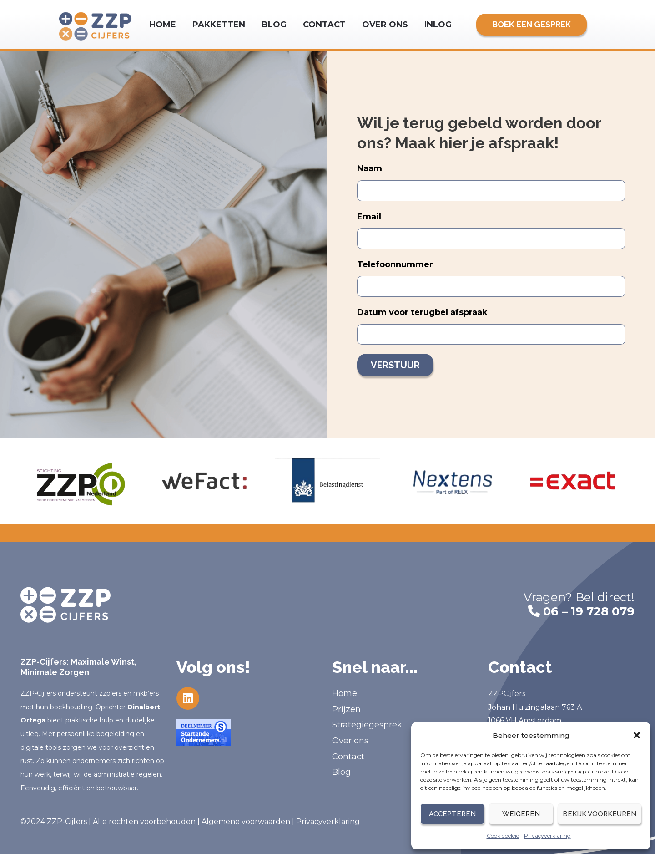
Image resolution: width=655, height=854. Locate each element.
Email (369, 217)
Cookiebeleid (503, 835)
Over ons (385, 25)
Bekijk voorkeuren (599, 814)
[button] (636, 735)
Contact (324, 25)
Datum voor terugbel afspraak (422, 312)
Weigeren (521, 814)
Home (162, 25)
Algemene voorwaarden (246, 821)
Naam (369, 168)
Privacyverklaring (547, 835)
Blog (274, 25)
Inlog (438, 25)
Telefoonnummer (395, 264)
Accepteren (452, 814)
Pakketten (218, 25)
